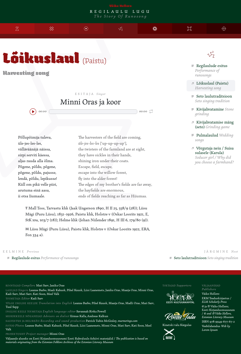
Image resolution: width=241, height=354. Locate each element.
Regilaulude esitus (209, 70)
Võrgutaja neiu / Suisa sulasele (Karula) (212, 155)
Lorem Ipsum (210, 330)
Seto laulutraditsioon (211, 98)
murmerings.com (127, 321)
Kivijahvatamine (212, 111)
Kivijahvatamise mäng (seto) (212, 124)
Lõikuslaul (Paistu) (209, 85)
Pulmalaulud (212, 137)
